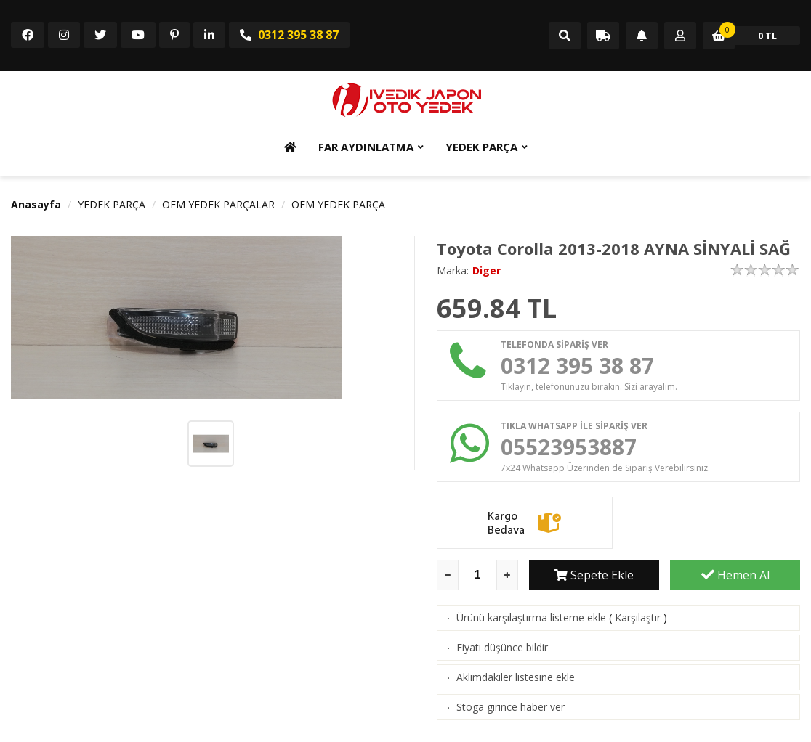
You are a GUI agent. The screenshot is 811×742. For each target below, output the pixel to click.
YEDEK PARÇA (481, 146)
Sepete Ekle (594, 575)
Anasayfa (36, 204)
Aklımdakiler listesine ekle (515, 677)
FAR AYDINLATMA (365, 146)
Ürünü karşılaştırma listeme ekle (531, 617)
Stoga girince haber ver (510, 707)
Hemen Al (735, 575)
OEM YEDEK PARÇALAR (218, 204)
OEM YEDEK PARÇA (338, 204)
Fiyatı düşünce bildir (502, 647)
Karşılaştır (638, 617)
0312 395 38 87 (289, 35)
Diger (486, 270)
